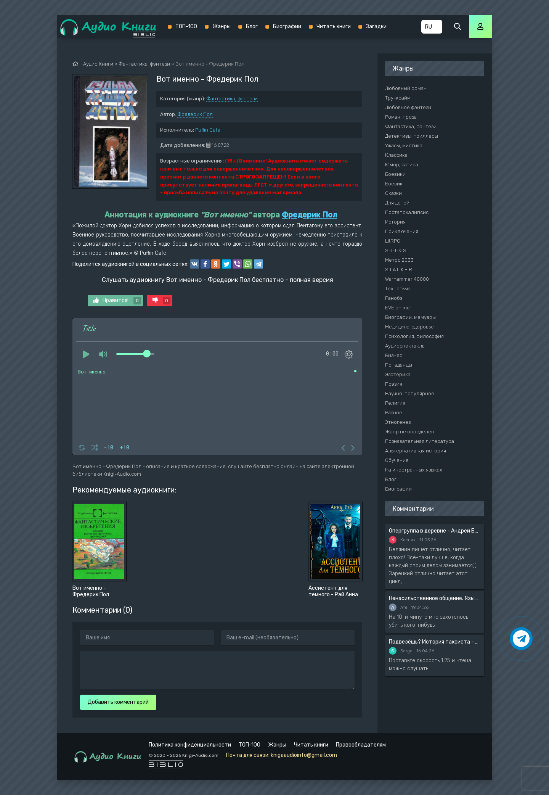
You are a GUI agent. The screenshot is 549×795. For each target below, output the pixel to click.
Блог (252, 26)
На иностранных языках (413, 470)
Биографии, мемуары (410, 317)
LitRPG (392, 241)
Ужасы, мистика (403, 145)
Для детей (397, 203)
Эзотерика (398, 374)
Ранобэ (394, 298)
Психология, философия (414, 336)
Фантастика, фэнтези (232, 98)
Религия (395, 403)
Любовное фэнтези (408, 107)
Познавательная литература (419, 441)
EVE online (397, 308)
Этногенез (398, 422)
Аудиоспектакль (404, 346)
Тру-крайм (398, 98)
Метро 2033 (399, 260)
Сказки (393, 193)
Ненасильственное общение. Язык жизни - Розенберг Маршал (434, 598)
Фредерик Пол (195, 114)
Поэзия (393, 384)
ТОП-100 (186, 26)
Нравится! (117, 300)
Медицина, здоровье (409, 327)
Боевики (395, 174)
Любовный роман (406, 88)
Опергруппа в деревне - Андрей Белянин (434, 531)
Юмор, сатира (401, 164)
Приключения (401, 231)
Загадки (376, 26)
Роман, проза (401, 117)
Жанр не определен (409, 432)
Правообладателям (361, 745)
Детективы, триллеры (411, 136)
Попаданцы (398, 365)
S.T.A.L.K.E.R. (399, 269)
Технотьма (398, 288)
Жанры (221, 26)
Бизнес (393, 355)
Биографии (287, 26)
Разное (393, 412)
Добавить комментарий (118, 702)
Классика (396, 155)
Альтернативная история (415, 451)
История (395, 222)
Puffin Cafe (207, 130)
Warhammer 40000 (407, 279)
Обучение (397, 460)
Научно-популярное (409, 393)
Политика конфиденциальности (190, 745)
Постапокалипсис (407, 212)
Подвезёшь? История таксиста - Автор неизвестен (434, 642)
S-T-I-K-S (395, 250)
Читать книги (333, 26)
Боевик (394, 184)
